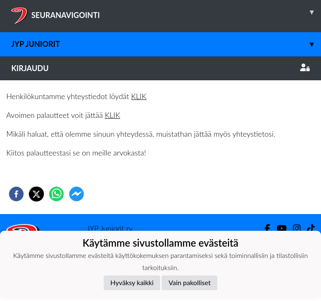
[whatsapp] (56, 194)
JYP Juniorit (166, 44)
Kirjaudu (160, 68)
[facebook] (16, 194)
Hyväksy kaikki (131, 282)
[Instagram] (293, 228)
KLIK (139, 96)
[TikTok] (308, 228)
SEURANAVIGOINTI (166, 12)
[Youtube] (278, 228)
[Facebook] (264, 228)
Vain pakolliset (189, 282)
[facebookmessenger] (76, 194)
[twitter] (36, 194)
